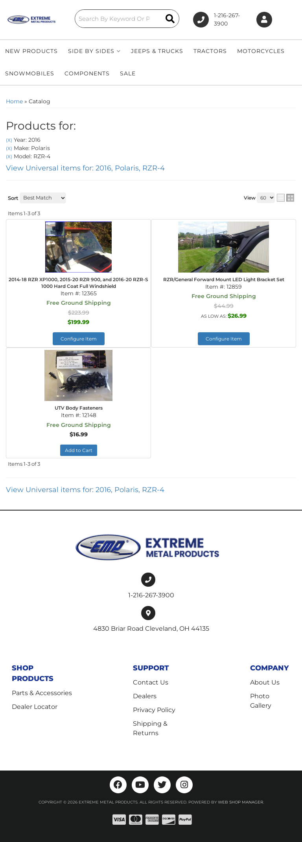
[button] (125, 18)
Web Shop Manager (240, 801)
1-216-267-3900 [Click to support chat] (215, 19)
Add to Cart (78, 450)
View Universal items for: (85, 168)
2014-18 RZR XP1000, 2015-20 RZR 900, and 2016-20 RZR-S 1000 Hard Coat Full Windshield (78, 282)
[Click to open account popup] (264, 19)
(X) (9, 140)
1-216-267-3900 (151, 595)
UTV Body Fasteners (79, 408)
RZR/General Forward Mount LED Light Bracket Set (223, 279)
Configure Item (79, 339)
